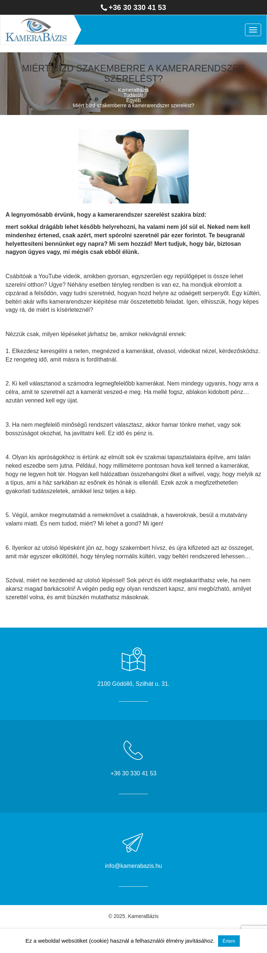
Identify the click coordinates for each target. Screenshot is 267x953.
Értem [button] (228, 941)
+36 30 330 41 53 (137, 7)
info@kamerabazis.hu (133, 866)
